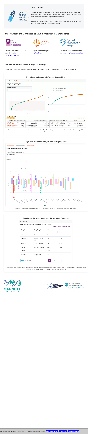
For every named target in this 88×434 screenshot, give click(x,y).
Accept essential (51, 431)
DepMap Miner (37, 53)
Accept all (63, 431)
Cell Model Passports (12, 55)
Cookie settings (74, 431)
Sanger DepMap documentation (73, 53)
